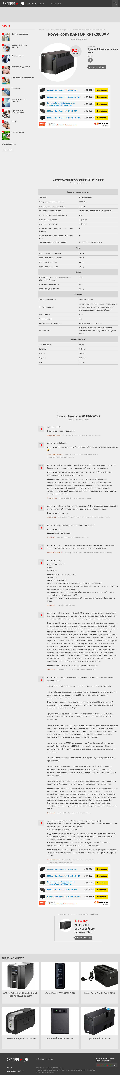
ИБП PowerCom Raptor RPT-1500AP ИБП (62, 111)
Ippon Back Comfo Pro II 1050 (99, 993)
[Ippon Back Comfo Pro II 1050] (99, 976)
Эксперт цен (13, 4)
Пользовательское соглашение (46, 1070)
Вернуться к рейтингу (96, 67)
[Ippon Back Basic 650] (99, 1021)
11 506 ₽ (89, 103)
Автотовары (17, 56)
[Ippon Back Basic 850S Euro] (60, 1021)
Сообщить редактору (105, 1065)
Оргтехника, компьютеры (18, 111)
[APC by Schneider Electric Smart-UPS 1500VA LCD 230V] (20, 976)
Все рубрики (7, 150)
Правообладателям (48, 1072)
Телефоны (16, 88)
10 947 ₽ (89, 90)
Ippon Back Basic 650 (99, 1038)
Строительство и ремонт (19, 46)
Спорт (14, 121)
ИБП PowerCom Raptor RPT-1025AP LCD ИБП (63, 97)
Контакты (60, 1067)
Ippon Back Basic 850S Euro (60, 1038)
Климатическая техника (19, 100)
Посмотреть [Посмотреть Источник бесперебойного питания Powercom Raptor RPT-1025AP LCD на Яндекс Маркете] (101, 104)
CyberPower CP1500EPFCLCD (60, 993)
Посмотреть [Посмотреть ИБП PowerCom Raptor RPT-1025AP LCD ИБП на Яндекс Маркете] (101, 97)
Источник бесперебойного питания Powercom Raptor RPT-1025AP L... (61, 104)
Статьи (41, 4)
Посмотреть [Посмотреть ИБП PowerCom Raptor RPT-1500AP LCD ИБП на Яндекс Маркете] (101, 118)
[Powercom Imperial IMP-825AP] (20, 1021)
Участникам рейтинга (15, 1071)
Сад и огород (18, 132)
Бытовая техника (20, 34)
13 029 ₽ (89, 110)
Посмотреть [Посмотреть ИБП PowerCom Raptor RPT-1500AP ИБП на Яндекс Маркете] (101, 111)
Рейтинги (32, 4)
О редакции (56, 4)
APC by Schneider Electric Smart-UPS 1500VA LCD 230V (20, 994)
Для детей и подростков (23, 77)
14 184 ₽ (89, 117)
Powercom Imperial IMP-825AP (20, 1038)
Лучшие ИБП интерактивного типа (103, 51)
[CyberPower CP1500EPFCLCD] (60, 976)
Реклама (10, 1068)
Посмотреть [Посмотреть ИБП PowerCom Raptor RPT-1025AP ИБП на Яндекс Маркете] (101, 90)
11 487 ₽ (89, 97)
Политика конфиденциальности (67, 1070)
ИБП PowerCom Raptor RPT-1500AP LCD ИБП (63, 118)
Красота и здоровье (21, 66)
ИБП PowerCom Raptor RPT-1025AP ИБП (62, 90)
